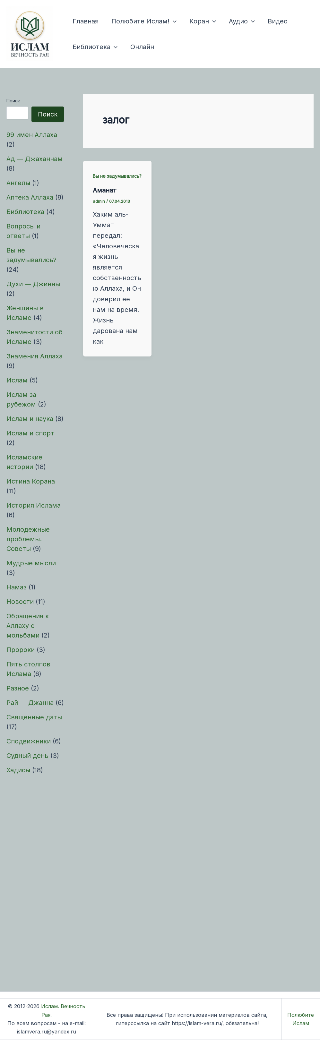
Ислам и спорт (30, 433)
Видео (278, 21)
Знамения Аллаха (34, 356)
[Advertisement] (35, 879)
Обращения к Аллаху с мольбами (27, 625)
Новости (20, 601)
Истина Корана (30, 481)
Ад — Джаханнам (34, 159)
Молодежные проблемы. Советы (28, 539)
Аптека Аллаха (29, 197)
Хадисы (18, 770)
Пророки (20, 650)
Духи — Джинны (33, 284)
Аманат (105, 190)
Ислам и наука (29, 419)
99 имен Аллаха (31, 135)
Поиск (13, 100)
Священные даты (34, 717)
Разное (17, 688)
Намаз (16, 587)
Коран (202, 21)
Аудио (242, 21)
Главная (86, 21)
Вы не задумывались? (117, 176)
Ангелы (18, 183)
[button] (173, 21)
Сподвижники (28, 741)
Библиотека (95, 47)
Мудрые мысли (31, 563)
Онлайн (142, 47)
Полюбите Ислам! (144, 21)
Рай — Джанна (30, 703)
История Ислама (33, 505)
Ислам (17, 380)
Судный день (27, 755)
